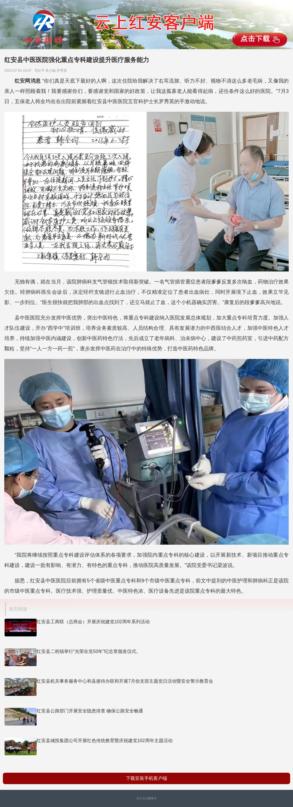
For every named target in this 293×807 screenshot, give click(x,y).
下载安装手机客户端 (146, 778)
